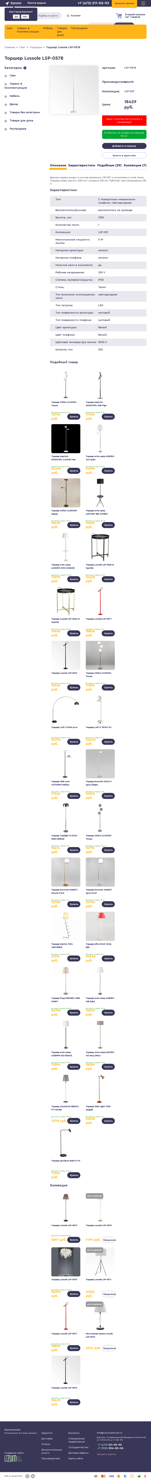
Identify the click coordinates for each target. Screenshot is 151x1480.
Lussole (129, 81)
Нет (25, 17)
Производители (50, 1458)
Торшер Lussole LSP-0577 (99, 619)
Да (16, 17)
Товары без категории (25, 112)
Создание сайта (14, 1457)
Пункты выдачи (37, 3)
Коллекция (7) (135, 165)
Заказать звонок (106, 1454)
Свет (10, 28)
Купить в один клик (124, 155)
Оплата (45, 1444)
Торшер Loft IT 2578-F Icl (98, 727)
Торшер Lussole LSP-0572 (64, 1225)
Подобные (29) (109, 165)
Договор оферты (78, 1453)
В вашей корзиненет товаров (135, 15)
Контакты (74, 1433)
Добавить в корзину (124, 146)
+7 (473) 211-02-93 (93, 3)
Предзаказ (109, 1240)
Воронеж (16, 3)
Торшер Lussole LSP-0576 (64, 673)
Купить (74, 416)
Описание (58, 165)
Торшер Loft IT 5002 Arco (64, 727)
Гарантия (46, 1433)
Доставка (47, 1438)
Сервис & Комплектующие (28, 30)
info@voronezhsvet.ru (110, 1433)
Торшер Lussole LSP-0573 (99, 1225)
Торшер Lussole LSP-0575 (64, 1280)
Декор (14, 104)
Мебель (48, 28)
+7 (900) (110, 1448)
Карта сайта (75, 1458)
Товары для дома (62, 31)
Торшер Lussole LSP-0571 (98, 1280)
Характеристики (81, 165)
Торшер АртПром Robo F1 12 (65, 1161)
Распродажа (79, 28)
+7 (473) (109, 1444)
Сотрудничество (78, 1447)
